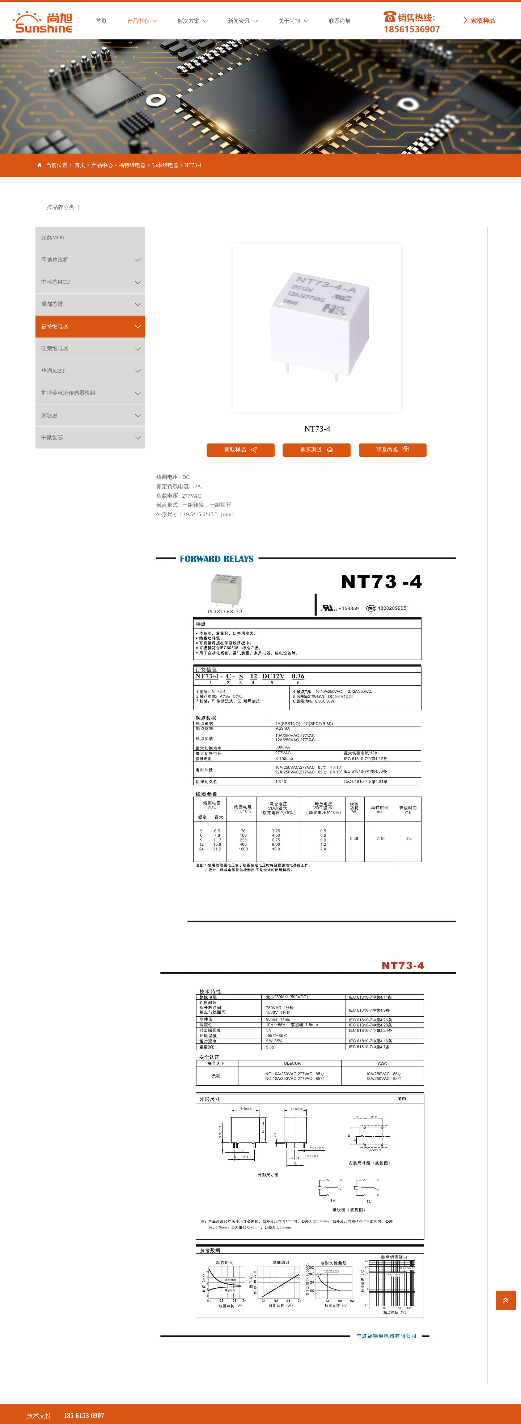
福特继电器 (132, 165)
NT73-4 (193, 165)
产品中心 (102, 165)
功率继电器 (165, 165)
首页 (80, 165)
